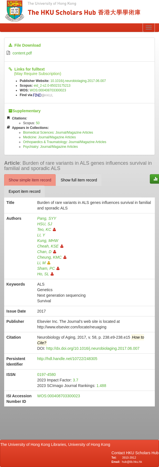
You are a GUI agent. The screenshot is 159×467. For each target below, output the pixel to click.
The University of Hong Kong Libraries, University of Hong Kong (56, 444)
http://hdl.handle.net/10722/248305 (67, 358)
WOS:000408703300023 (48, 90)
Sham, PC (48, 268)
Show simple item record (30, 180)
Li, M (43, 263)
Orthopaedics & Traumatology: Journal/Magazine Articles (64, 142)
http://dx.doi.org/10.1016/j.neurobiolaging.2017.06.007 (93, 348)
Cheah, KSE (50, 246)
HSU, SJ (44, 224)
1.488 (101, 385)
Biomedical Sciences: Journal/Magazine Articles (58, 132)
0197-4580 (46, 374)
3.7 (75, 380)
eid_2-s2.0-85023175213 (52, 86)
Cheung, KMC (51, 257)
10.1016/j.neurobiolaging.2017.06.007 (78, 81)
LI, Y (41, 235)
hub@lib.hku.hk (132, 461)
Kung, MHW (47, 240)
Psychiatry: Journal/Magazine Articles (50, 147)
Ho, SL (45, 274)
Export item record (24, 191)
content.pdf (22, 53)
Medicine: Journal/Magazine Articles (49, 137)
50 (37, 123)
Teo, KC (46, 229)
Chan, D (46, 251)
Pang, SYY (46, 218)
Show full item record (79, 180)
